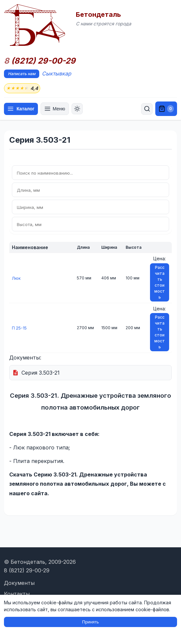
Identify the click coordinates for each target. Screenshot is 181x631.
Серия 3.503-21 (40, 373)
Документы (19, 583)
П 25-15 (20, 328)
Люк (16, 278)
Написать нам (21, 73)
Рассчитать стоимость (159, 283)
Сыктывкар (56, 73)
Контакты (17, 594)
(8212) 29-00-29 (39, 61)
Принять (90, 621)
